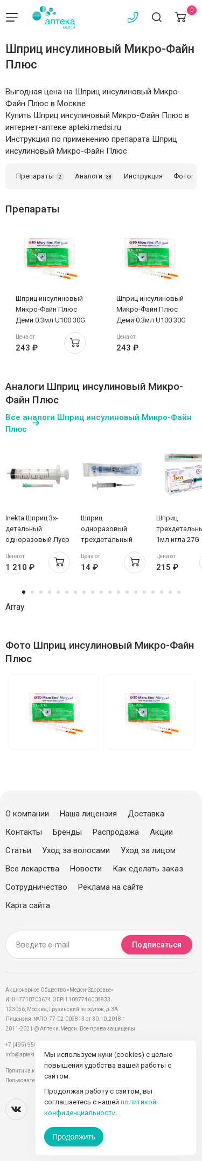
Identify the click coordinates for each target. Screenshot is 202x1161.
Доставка (146, 814)
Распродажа (116, 832)
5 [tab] (58, 592)
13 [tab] (127, 592)
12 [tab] (118, 592)
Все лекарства (32, 869)
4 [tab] (49, 592)
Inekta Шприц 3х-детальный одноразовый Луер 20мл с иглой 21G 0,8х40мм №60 (37, 539)
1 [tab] (23, 592)
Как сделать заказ (148, 869)
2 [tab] (32, 592)
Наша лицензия (88, 814)
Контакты (23, 832)
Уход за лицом (148, 850)
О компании (27, 814)
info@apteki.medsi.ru (32, 1054)
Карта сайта (27, 905)
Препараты (40, 177)
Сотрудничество (36, 887)
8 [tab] (84, 592)
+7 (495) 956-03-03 (29, 1045)
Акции (161, 832)
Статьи (18, 850)
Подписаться (157, 944)
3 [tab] (41, 592)
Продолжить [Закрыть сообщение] (73, 1136)
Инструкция (143, 176)
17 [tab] (161, 592)
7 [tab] (75, 592)
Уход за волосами (76, 850)
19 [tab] (178, 592)
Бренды (67, 832)
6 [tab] (66, 592)
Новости (86, 869)
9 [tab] (92, 592)
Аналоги (94, 177)
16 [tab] (153, 592)
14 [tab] (135, 592)
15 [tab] (144, 592)
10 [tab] (101, 592)
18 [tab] (170, 592)
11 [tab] (110, 592)
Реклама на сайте (110, 887)
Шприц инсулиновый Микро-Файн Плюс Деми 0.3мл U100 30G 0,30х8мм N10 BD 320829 (50, 320)
